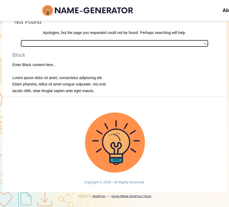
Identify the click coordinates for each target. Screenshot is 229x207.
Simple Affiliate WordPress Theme (131, 196)
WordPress (98, 196)
